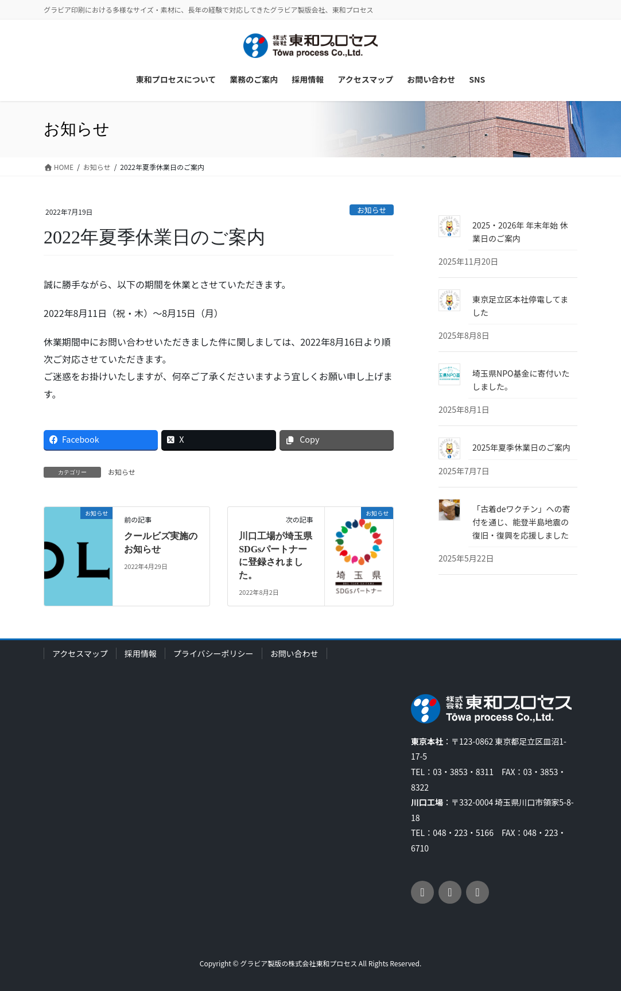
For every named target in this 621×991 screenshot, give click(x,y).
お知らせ (371, 209)
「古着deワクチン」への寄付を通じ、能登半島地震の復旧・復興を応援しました (521, 522)
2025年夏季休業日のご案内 (521, 447)
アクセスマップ (80, 653)
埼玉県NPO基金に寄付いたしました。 (520, 379)
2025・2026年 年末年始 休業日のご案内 (520, 231)
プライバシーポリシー (213, 653)
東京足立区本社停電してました (520, 305)
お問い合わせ (294, 653)
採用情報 (141, 653)
